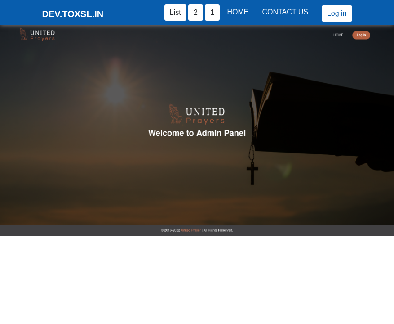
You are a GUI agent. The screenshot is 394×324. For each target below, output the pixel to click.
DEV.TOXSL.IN (73, 14)
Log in (337, 13)
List (175, 12)
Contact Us (285, 12)
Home (237, 12)
